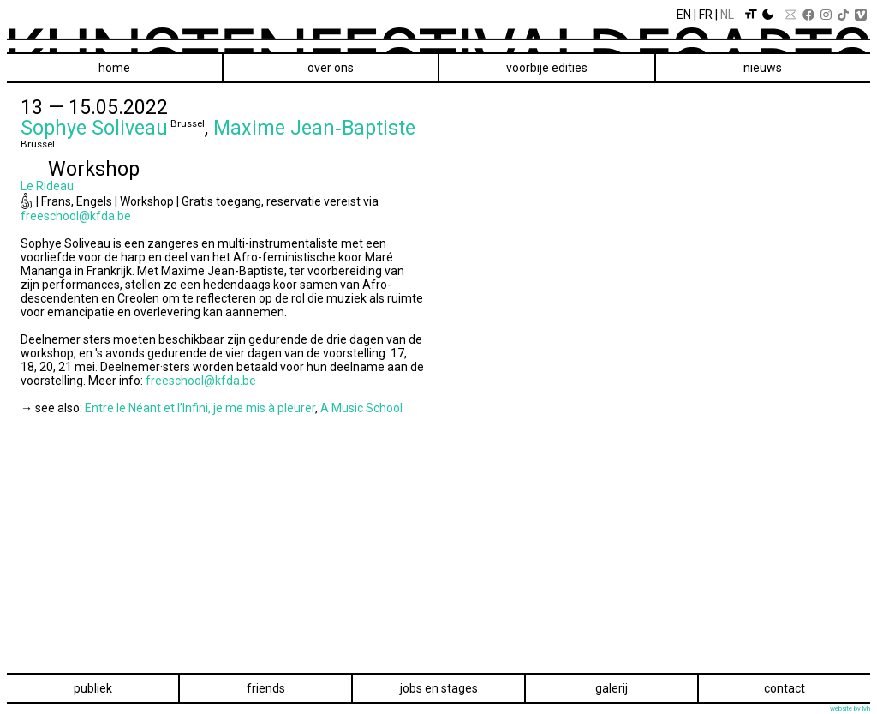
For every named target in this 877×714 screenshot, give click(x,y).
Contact (784, 688)
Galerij (611, 688)
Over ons (330, 68)
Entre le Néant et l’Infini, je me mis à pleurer (200, 408)
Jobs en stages (439, 688)
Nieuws (762, 68)
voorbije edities (547, 68)
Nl (727, 14)
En (684, 14)
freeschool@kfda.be (76, 216)
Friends (266, 688)
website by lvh (850, 708)
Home (114, 68)
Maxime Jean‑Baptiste (314, 128)
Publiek (93, 688)
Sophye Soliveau (94, 128)
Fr (706, 14)
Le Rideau (47, 186)
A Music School (361, 408)
